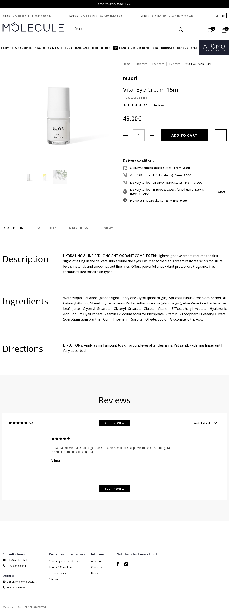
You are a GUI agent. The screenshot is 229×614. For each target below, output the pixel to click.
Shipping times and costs (64, 561)
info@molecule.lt (41, 15)
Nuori (130, 78)
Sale (194, 48)
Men (95, 48)
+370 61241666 (158, 15)
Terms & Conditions (61, 567)
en (223, 15)
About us (96, 561)
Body (68, 48)
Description (12, 228)
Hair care (82, 48)
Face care (158, 64)
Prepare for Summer (16, 48)
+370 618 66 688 (88, 15)
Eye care (174, 64)
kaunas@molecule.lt (111, 15)
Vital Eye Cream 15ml (198, 64)
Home (126, 64)
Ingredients (46, 228)
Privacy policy (57, 573)
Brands (182, 48)
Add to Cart (184, 135)
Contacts (96, 567)
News (94, 573)
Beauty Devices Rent (131, 48)
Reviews (158, 105)
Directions (78, 228)
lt (217, 15)
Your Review (114, 423)
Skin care (55, 48)
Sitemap (54, 579)
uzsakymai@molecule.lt (182, 15)
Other (105, 48)
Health (39, 48)
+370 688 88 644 (20, 15)
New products (163, 48)
